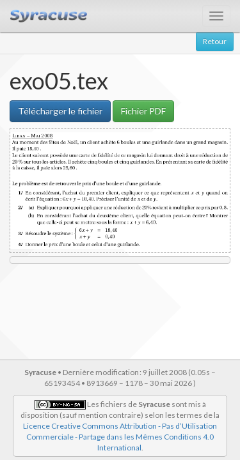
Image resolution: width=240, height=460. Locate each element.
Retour (215, 41)
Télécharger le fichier (60, 110)
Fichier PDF (143, 110)
